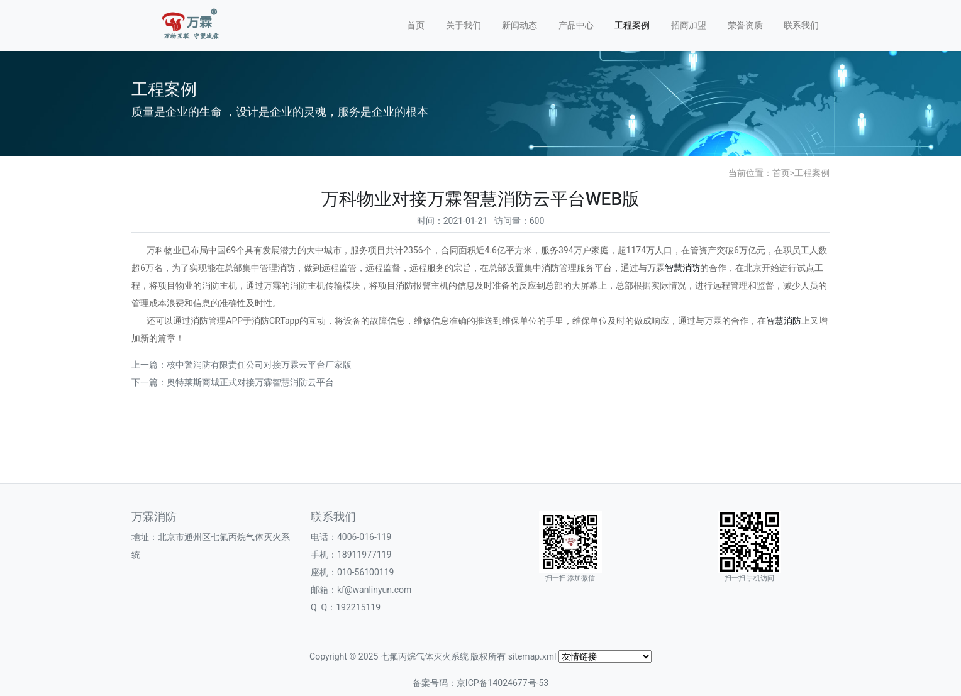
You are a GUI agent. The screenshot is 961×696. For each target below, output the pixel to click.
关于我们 (463, 25)
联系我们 (801, 25)
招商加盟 (688, 25)
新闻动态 (519, 25)
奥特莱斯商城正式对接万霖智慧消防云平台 (250, 382)
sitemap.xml (532, 656)
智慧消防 (682, 268)
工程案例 (632, 25)
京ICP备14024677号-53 (502, 683)
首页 (416, 25)
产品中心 (576, 25)
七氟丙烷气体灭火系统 (425, 656)
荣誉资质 (745, 25)
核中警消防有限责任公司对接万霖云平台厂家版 (259, 365)
